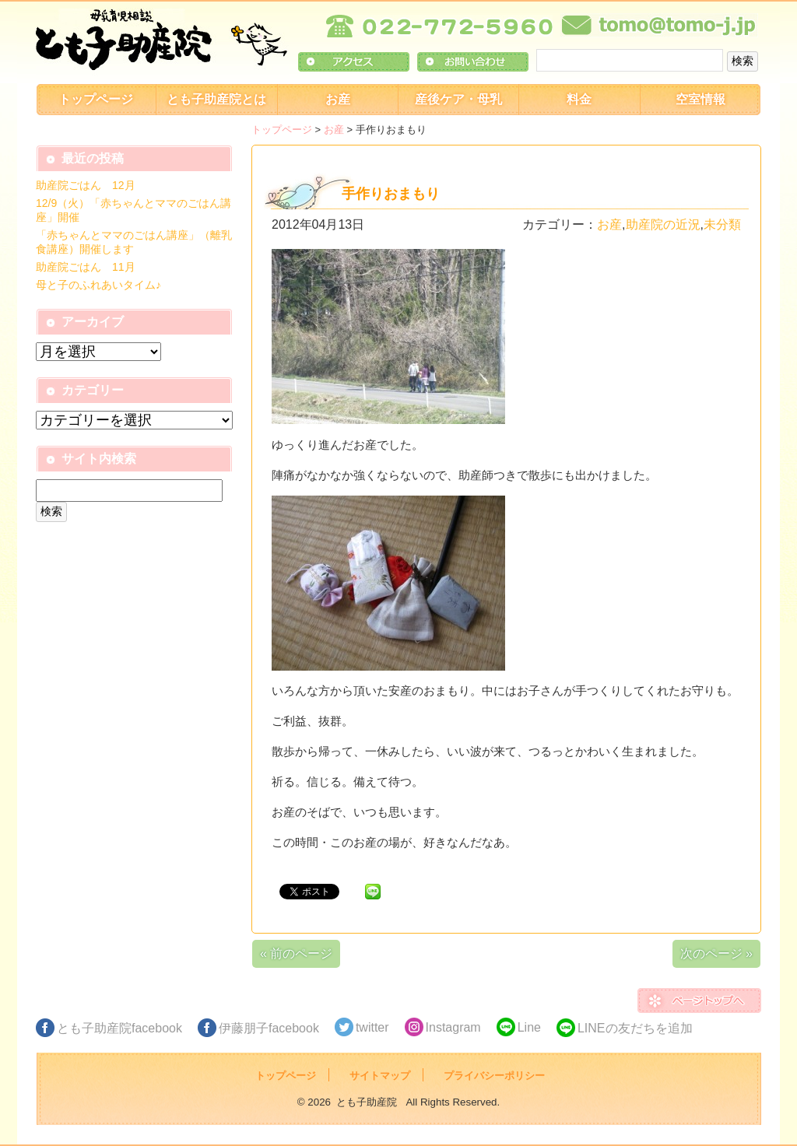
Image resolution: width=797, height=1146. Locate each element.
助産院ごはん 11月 (85, 267)
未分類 (722, 224)
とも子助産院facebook (119, 1028)
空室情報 (700, 99)
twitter (372, 1027)
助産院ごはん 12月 (85, 185)
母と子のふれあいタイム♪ (98, 285)
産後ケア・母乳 (458, 99)
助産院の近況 (663, 224)
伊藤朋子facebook (269, 1028)
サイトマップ (379, 1075)
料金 (579, 99)
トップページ (95, 99)
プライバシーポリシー (494, 1075)
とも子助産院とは (216, 99)
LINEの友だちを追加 (635, 1028)
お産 (337, 99)
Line (529, 1027)
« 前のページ (296, 953)
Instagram (453, 1027)
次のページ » (716, 953)
